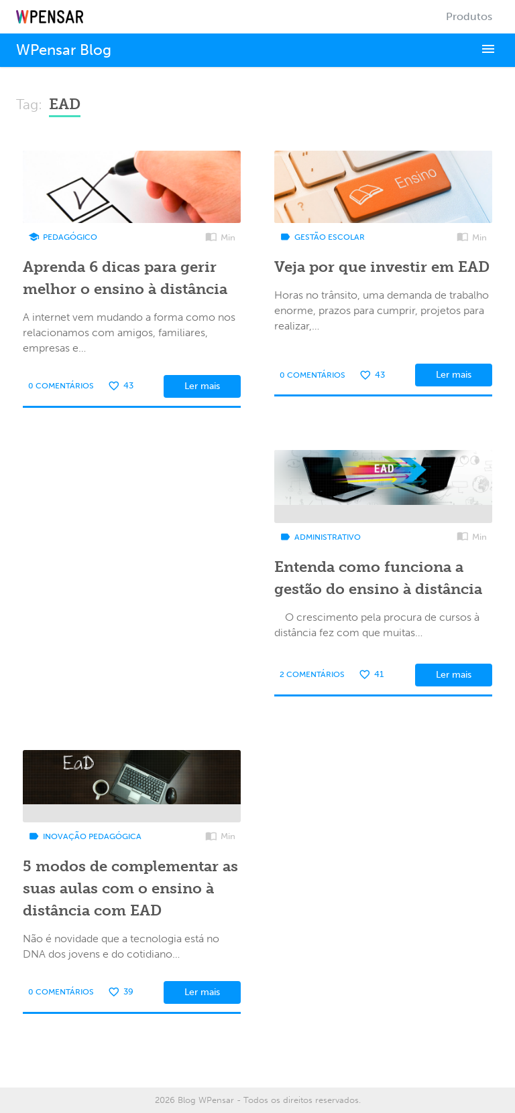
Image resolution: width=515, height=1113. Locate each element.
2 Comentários (312, 674)
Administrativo (320, 537)
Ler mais (202, 386)
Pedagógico (62, 237)
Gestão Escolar (322, 237)
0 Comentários (61, 385)
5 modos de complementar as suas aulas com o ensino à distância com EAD (130, 888)
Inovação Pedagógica (84, 836)
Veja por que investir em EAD (382, 267)
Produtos (469, 16)
